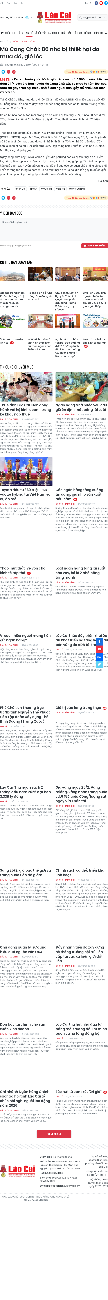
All (105, 33)
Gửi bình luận (96, 245)
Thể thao (77, 33)
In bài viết (8, 72)
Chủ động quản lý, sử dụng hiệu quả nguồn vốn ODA (23, 949)
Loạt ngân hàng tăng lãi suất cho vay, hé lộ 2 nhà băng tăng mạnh (80, 573)
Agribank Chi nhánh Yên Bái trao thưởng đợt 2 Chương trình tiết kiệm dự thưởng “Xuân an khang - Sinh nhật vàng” (67, 348)
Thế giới (87, 33)
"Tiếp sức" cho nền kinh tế (11, 341)
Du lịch (55, 33)
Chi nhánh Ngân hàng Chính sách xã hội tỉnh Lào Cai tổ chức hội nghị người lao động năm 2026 (25, 1099)
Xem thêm (54, 1134)
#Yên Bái (20, 188)
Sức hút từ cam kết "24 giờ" (81, 1092)
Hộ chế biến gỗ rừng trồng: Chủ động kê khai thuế (40, 296)
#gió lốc (60, 188)
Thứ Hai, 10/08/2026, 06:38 (1, 3)
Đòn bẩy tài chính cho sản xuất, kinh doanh (22, 1026)
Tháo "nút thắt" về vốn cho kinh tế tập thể (22, 570)
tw (99, 664)
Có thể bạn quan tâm (16, 262)
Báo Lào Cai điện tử (54, 17)
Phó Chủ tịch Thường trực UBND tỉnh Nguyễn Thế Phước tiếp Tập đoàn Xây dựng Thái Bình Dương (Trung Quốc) (25, 715)
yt (101, 3)
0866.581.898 (56, 1173)
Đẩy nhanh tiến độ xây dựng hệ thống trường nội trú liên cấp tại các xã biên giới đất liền (80, 954)
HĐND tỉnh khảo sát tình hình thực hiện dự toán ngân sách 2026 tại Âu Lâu (39, 344)
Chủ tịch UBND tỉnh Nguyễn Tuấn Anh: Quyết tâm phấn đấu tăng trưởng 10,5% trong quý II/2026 (66, 301)
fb (96, 3)
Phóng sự (98, 33)
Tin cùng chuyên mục (17, 367)
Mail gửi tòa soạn (15, 3)
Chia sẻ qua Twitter (3, 72)
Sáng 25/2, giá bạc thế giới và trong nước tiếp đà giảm (25, 872)
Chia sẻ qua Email (14, 72)
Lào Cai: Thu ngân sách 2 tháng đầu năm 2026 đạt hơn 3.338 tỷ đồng (25, 792)
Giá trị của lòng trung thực (81, 708)
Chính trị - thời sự (14, 33)
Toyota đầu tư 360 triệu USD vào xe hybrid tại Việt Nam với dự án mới (25, 494)
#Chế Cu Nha (77, 188)
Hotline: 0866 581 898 (8, 3)
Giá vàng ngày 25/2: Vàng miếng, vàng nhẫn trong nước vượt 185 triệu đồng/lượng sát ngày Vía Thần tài (81, 794)
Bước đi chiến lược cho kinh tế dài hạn (94, 343)
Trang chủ (2, 33)
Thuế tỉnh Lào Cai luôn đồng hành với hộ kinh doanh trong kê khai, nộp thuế (25, 410)
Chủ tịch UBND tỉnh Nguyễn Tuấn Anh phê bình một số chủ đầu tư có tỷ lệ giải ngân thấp (94, 299)
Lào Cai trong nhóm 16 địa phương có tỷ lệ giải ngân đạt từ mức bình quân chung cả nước (12, 299)
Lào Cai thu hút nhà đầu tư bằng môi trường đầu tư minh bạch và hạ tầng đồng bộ (81, 1029)
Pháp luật (66, 33)
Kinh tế (29, 33)
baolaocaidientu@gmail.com (63, 1185)
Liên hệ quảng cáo (22, 3)
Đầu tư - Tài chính (24, 41)
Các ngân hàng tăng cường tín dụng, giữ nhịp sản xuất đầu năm (79, 494)
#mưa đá (46, 188)
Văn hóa (46, 33)
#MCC (33, 188)
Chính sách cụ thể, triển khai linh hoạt (80, 872)
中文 (90, 3)
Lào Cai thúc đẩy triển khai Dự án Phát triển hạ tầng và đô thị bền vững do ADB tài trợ (82, 640)
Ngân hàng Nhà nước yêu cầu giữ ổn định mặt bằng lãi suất (81, 407)
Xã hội (37, 33)
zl (106, 3)
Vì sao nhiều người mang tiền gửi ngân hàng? (25, 638)
